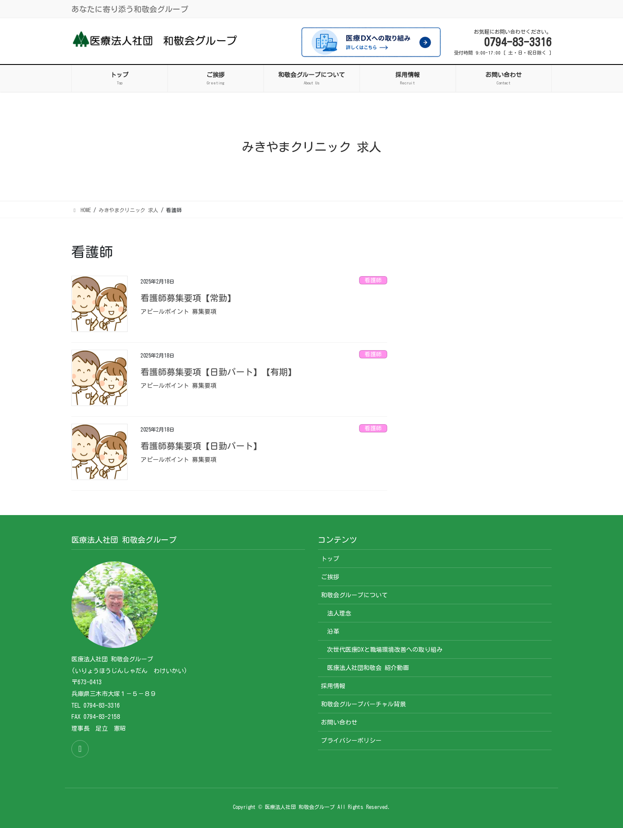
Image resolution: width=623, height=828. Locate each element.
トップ (330, 559)
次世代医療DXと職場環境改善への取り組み (385, 650)
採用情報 (333, 686)
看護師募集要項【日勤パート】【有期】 (218, 371)
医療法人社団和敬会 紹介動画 (368, 668)
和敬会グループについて (354, 595)
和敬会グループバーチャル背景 (363, 704)
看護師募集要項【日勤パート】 (201, 445)
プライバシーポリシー (351, 741)
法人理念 (339, 613)
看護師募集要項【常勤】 (188, 297)
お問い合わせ (339, 722)
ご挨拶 (330, 577)
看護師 (373, 280)
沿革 (333, 631)
